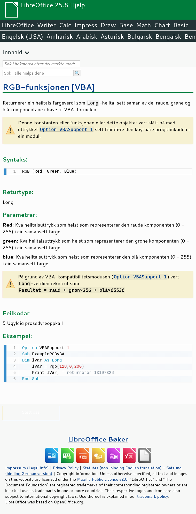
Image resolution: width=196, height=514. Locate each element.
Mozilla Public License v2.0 (102, 478)
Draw (108, 25)
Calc (65, 25)
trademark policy (152, 495)
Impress (85, 25)
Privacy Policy (66, 467)
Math (143, 25)
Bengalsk (168, 36)
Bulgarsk (139, 36)
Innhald (12, 52)
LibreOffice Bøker (98, 438)
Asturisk (112, 36)
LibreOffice (18, 25)
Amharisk (59, 36)
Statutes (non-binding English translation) (121, 467)
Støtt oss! (31, 411)
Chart (162, 25)
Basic (180, 25)
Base (126, 25)
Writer (46, 25)
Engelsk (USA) (22, 36)
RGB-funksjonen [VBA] (49, 87)
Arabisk (86, 36)
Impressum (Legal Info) (27, 467)
